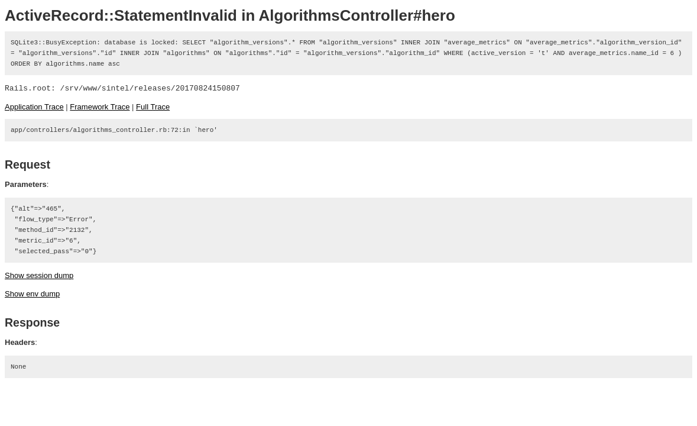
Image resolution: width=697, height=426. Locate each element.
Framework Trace (99, 106)
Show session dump (39, 275)
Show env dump (32, 293)
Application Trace (34, 106)
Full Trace (153, 106)
